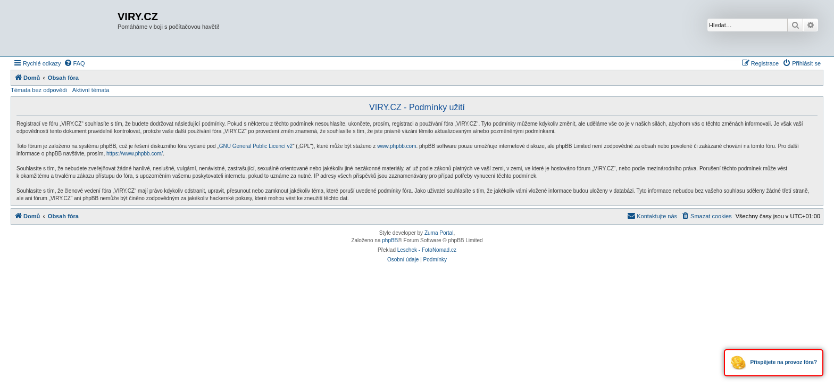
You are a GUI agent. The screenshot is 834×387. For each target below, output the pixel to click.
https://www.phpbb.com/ (134, 154)
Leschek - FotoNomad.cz (426, 250)
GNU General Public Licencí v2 (256, 146)
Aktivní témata (91, 90)
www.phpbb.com (396, 146)
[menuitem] (74, 63)
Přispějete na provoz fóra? (773, 363)
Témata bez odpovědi (39, 90)
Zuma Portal (438, 233)
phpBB (390, 240)
